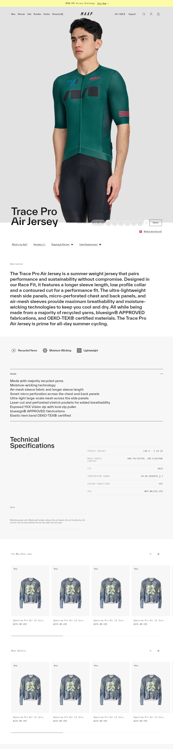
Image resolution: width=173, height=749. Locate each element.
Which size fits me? (153, 231)
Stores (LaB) (57, 14)
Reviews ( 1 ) (39, 244)
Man (13, 14)
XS (108, 223)
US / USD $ (120, 14)
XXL (140, 223)
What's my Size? (19, 244)
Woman (21, 14)
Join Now (101, 3)
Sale (29, 14)
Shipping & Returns (62, 244)
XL (133, 223)
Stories (46, 14)
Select (156, 223)
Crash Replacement (90, 244)
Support (132, 14)
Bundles (37, 14)
